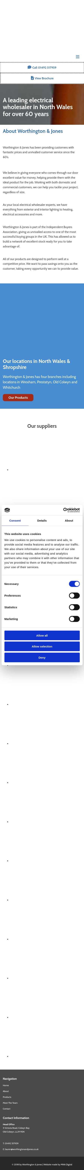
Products (7, 1097)
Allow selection (42, 646)
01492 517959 (11, 1143)
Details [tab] (42, 520)
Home (6, 1085)
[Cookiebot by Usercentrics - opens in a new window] (63, 510)
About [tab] (69, 520)
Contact (6, 1108)
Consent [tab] (15, 520)
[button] (42, 68)
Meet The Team (10, 1102)
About (6, 1091)
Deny (42, 657)
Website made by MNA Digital (57, 1164)
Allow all (42, 635)
